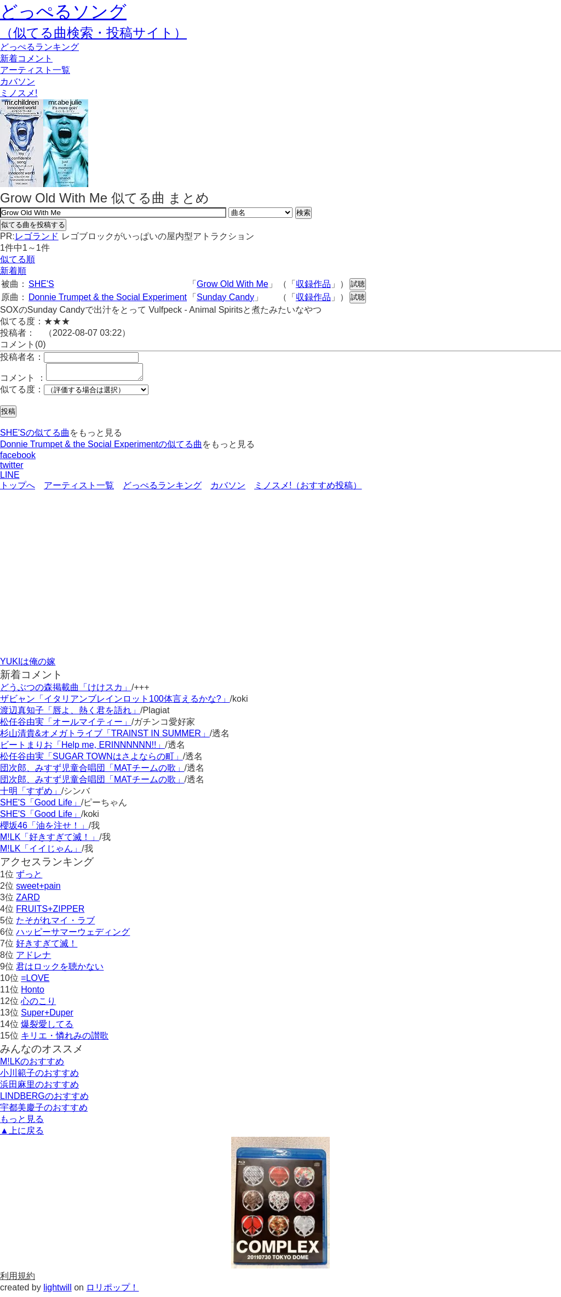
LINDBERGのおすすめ (44, 1099)
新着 (26, 58)
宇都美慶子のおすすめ (44, 1110)
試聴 (358, 284)
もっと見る (22, 1122)
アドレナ (33, 958)
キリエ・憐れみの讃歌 (64, 1039)
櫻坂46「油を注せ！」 (44, 828)
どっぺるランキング (162, 488)
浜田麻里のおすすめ (39, 1087)
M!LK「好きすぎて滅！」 (49, 840)
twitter (12, 468)
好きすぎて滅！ (46, 946)
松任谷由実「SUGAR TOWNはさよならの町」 (91, 759)
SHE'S (41, 284)
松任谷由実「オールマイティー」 (65, 725)
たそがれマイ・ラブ (55, 923)
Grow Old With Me (232, 284)
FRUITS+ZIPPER (50, 912)
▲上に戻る (22, 1133)
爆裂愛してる (47, 1027)
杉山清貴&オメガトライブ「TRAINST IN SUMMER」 (105, 736)
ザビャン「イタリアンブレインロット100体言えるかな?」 (115, 702)
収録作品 (313, 284)
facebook (18, 458)
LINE (10, 478)
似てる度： (22, 392)
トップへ (17, 488)
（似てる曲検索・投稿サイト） (93, 32)
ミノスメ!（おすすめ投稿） (308, 488)
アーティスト (35, 70)
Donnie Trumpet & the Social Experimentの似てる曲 (101, 447)
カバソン (17, 81)
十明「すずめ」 (30, 794)
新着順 (13, 270)
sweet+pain (38, 889)
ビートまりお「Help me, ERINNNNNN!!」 (82, 748)
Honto (32, 992)
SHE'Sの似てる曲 (35, 436)
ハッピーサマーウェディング (73, 935)
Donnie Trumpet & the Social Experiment (107, 297)
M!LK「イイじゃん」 (41, 851)
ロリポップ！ (112, 1290)
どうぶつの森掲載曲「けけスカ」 (65, 690)
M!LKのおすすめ (32, 1064)
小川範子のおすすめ (39, 1076)
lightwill (57, 1290)
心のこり (38, 1004)
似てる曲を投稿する (33, 225)
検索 (303, 212)
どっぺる (39, 47)
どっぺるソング (63, 11)
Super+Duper (47, 1015)
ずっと (29, 877)
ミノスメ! (18, 93)
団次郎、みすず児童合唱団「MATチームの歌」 (92, 771)
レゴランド (37, 236)
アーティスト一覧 (79, 488)
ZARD (28, 900)
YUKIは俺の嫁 (27, 664)
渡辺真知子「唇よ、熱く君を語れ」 (70, 713)
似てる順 (17, 259)
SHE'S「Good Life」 (40, 805)
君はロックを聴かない (60, 969)
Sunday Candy (225, 297)
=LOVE (35, 981)
